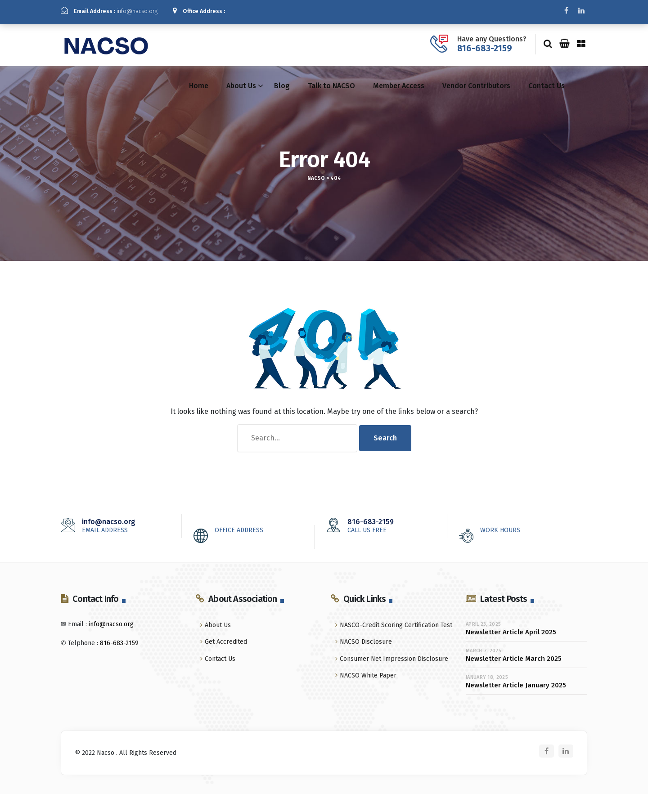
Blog (282, 82)
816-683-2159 (484, 45)
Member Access (398, 82)
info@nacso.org (117, 11)
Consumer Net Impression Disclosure (394, 655)
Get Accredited (226, 638)
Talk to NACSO (331, 82)
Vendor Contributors (476, 82)
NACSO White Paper (368, 672)
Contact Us (546, 82)
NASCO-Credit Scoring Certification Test (396, 622)
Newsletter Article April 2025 (511, 628)
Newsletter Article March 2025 (514, 655)
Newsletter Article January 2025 (516, 681)
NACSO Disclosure (366, 638)
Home (198, 82)
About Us (241, 82)
